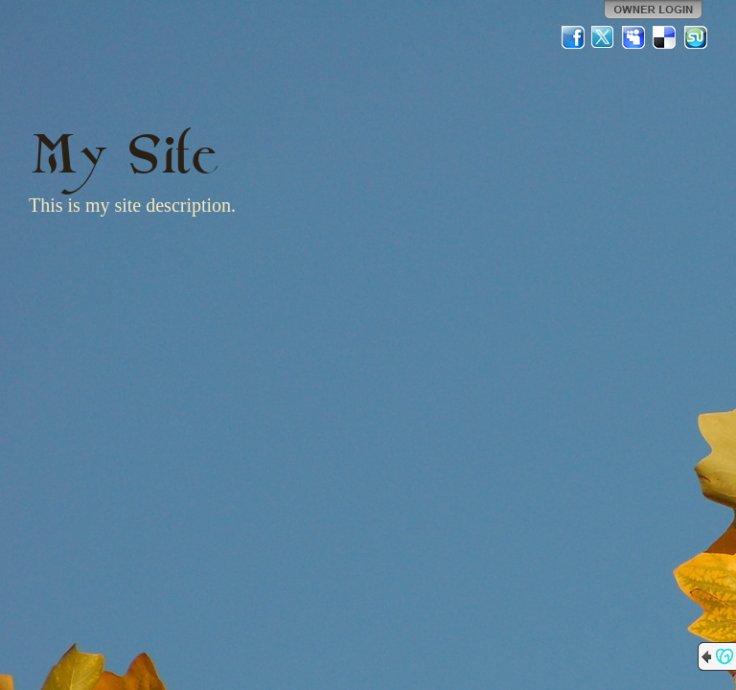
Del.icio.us (665, 37)
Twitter (603, 37)
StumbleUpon (695, 37)
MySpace (634, 37)
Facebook (573, 37)
